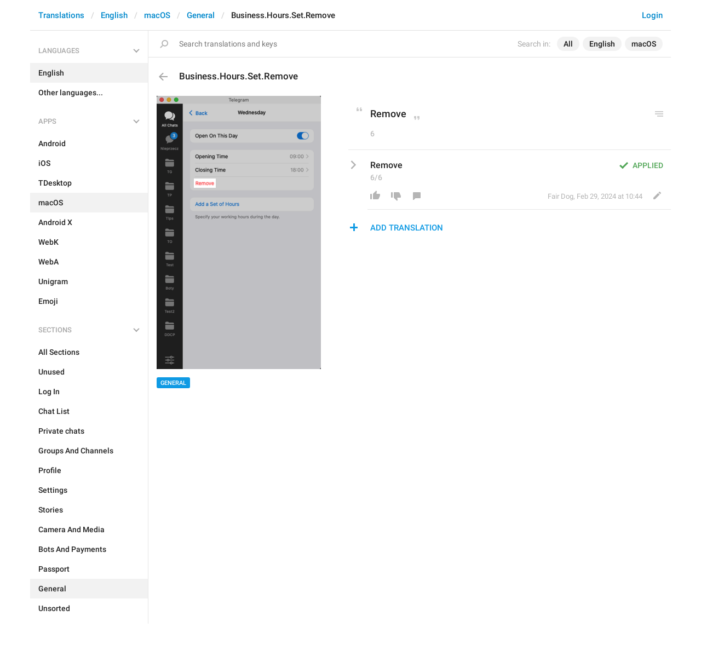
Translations (61, 15)
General (201, 15)
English (114, 15)
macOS (157, 15)
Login (652, 15)
